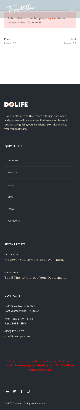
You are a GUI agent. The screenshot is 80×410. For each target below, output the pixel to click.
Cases (11, 184)
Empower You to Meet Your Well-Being (34, 260)
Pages (11, 209)
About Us (13, 160)
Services (12, 172)
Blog (10, 197)
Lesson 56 (10, 43)
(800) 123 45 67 (14, 331)
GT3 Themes (14, 403)
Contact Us (14, 221)
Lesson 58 (70, 43)
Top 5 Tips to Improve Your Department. (35, 277)
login (51, 18)
